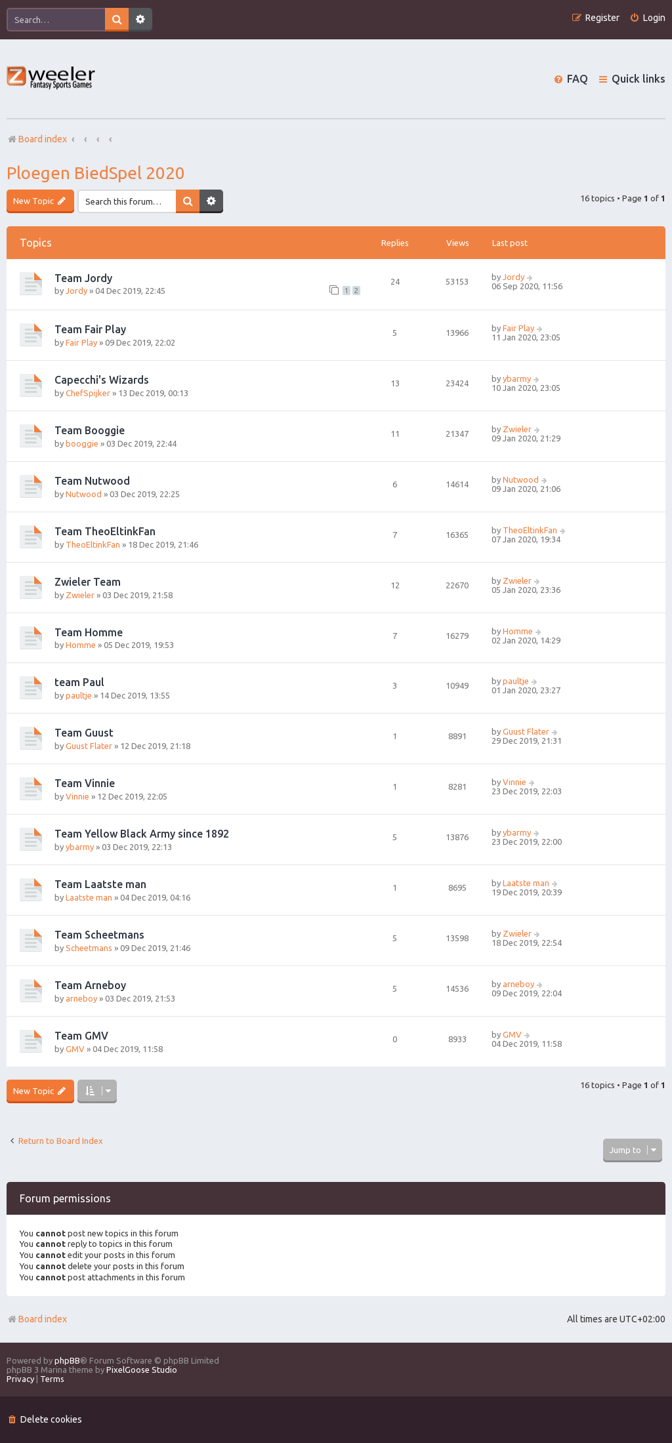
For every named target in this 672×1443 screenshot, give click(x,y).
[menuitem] (647, 18)
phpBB (67, 1360)
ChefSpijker (88, 392)
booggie (82, 443)
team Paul (79, 682)
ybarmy (517, 378)
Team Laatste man (100, 884)
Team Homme (88, 632)
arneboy (81, 998)
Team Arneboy (90, 985)
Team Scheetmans (99, 935)
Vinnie (77, 796)
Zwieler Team (87, 582)
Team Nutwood (92, 481)
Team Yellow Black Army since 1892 (141, 834)
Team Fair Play (90, 329)
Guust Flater (89, 745)
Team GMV (81, 1036)
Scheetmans (89, 947)
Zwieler (517, 429)
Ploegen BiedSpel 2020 (96, 172)
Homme (81, 644)
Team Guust (84, 733)
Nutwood (84, 493)
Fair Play (81, 342)
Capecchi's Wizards (101, 380)
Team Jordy (83, 278)
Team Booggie (89, 430)
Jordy (76, 290)
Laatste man (89, 897)
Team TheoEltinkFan (105, 531)
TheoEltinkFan (93, 544)
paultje (79, 695)
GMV (75, 1048)
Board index (37, 1319)
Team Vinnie (84, 783)
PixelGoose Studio (141, 1369)
